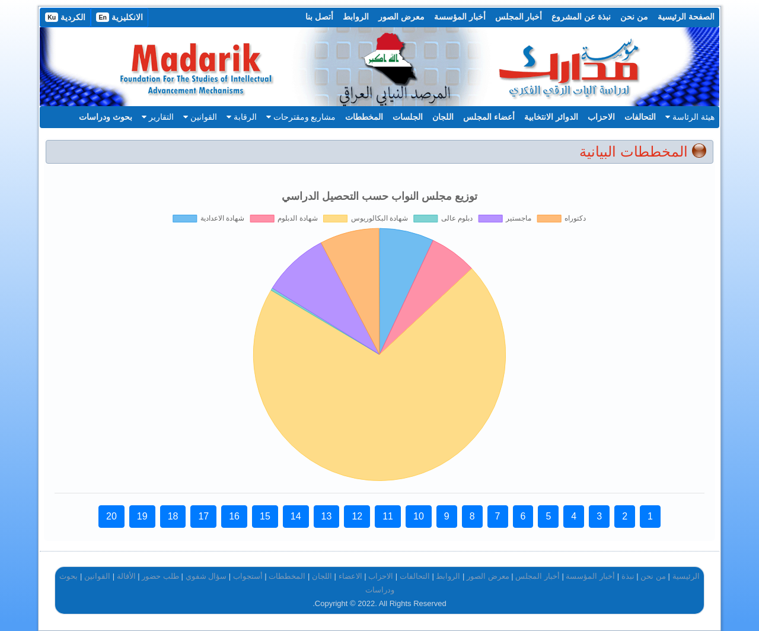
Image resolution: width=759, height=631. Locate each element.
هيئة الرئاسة (690, 117)
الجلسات (408, 117)
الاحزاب (601, 117)
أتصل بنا (319, 16)
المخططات (364, 117)
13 (326, 516)
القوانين (200, 117)
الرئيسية (686, 576)
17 (203, 516)
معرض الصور (401, 16)
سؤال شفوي (206, 576)
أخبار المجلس (519, 16)
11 (387, 516)
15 (265, 516)
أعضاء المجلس (489, 117)
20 (111, 516)
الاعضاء (350, 576)
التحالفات (640, 117)
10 (418, 516)
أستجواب (248, 576)
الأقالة (126, 576)
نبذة (627, 576)
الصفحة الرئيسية (686, 16)
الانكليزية (119, 17)
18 (173, 516)
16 (234, 516)
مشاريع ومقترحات (301, 117)
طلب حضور (160, 576)
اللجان (443, 117)
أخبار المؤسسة (460, 16)
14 (296, 516)
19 (142, 516)
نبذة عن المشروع (581, 16)
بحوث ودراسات (105, 117)
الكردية (65, 17)
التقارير (158, 117)
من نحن (634, 16)
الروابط (356, 16)
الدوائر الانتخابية (551, 117)
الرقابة (242, 117)
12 (357, 516)
